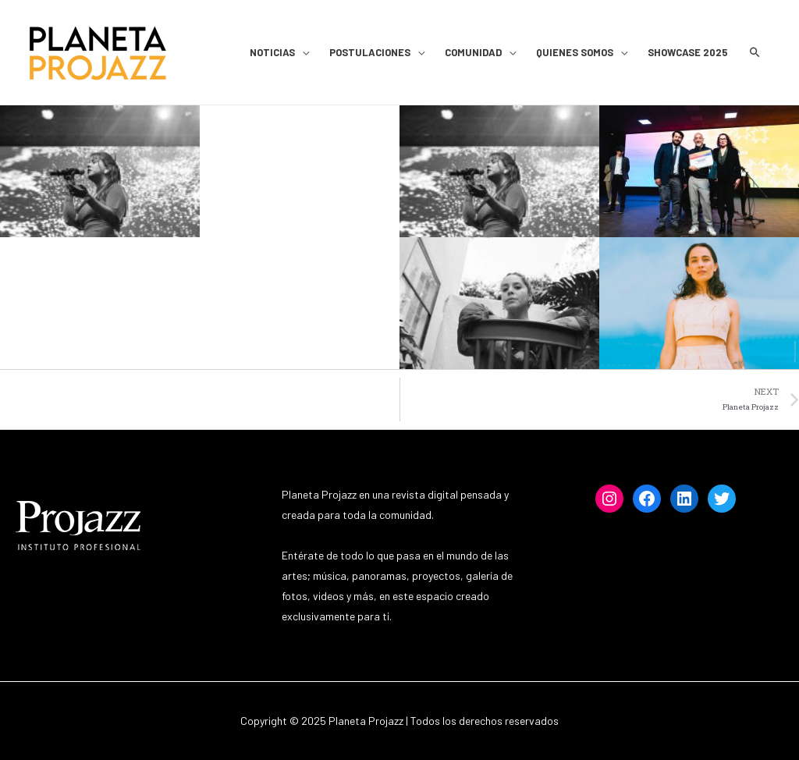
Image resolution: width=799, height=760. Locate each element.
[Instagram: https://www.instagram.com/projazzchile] (609, 499)
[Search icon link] (755, 52)
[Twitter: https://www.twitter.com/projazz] (722, 499)
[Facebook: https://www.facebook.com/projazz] (647, 499)
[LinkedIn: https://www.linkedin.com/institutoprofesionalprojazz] (684, 499)
